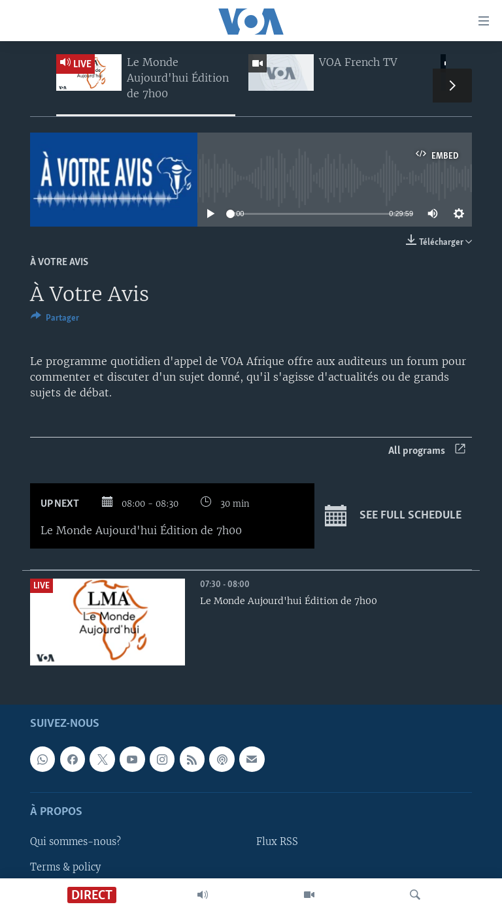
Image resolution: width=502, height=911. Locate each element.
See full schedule (393, 516)
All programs (426, 450)
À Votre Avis (59, 262)
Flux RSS (277, 842)
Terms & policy (65, 867)
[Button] (55, 320)
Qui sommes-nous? (75, 842)
